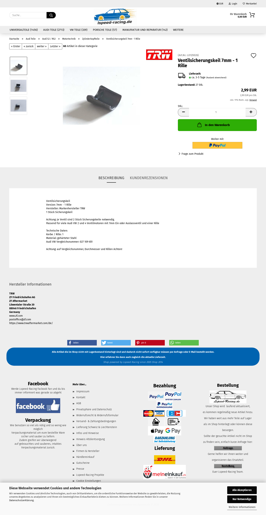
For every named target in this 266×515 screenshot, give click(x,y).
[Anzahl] (217, 112)
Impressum (82, 391)
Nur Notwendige (242, 499)
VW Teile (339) (78, 29)
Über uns (81, 445)
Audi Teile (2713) (53, 29)
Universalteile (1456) (24, 29)
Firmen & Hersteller (87, 451)
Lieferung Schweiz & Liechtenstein (96, 427)
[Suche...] (51, 15)
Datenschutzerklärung (21, 500)
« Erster (15, 46)
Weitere (178, 29)
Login (233, 3)
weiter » (42, 46)
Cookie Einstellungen (88, 480)
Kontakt (80, 397)
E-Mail (192, 352)
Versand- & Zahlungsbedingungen (96, 421)
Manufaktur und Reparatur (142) (145, 29)
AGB (78, 403)
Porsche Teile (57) (105, 29)
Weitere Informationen (242, 507)
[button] (183, 112)
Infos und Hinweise (87, 433)
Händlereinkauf (85, 457)
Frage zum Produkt (192, 153)
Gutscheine (83, 462)
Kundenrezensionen (149, 178)
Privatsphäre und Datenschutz (94, 409)
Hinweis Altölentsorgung (90, 439)
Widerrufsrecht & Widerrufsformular (97, 415)
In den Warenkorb (213, 125)
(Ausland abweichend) (216, 77)
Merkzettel (250, 3)
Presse (80, 468)
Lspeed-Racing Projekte (90, 475)
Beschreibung (111, 178)
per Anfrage (176, 352)
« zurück (28, 46)
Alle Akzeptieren (242, 490)
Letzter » (55, 46)
